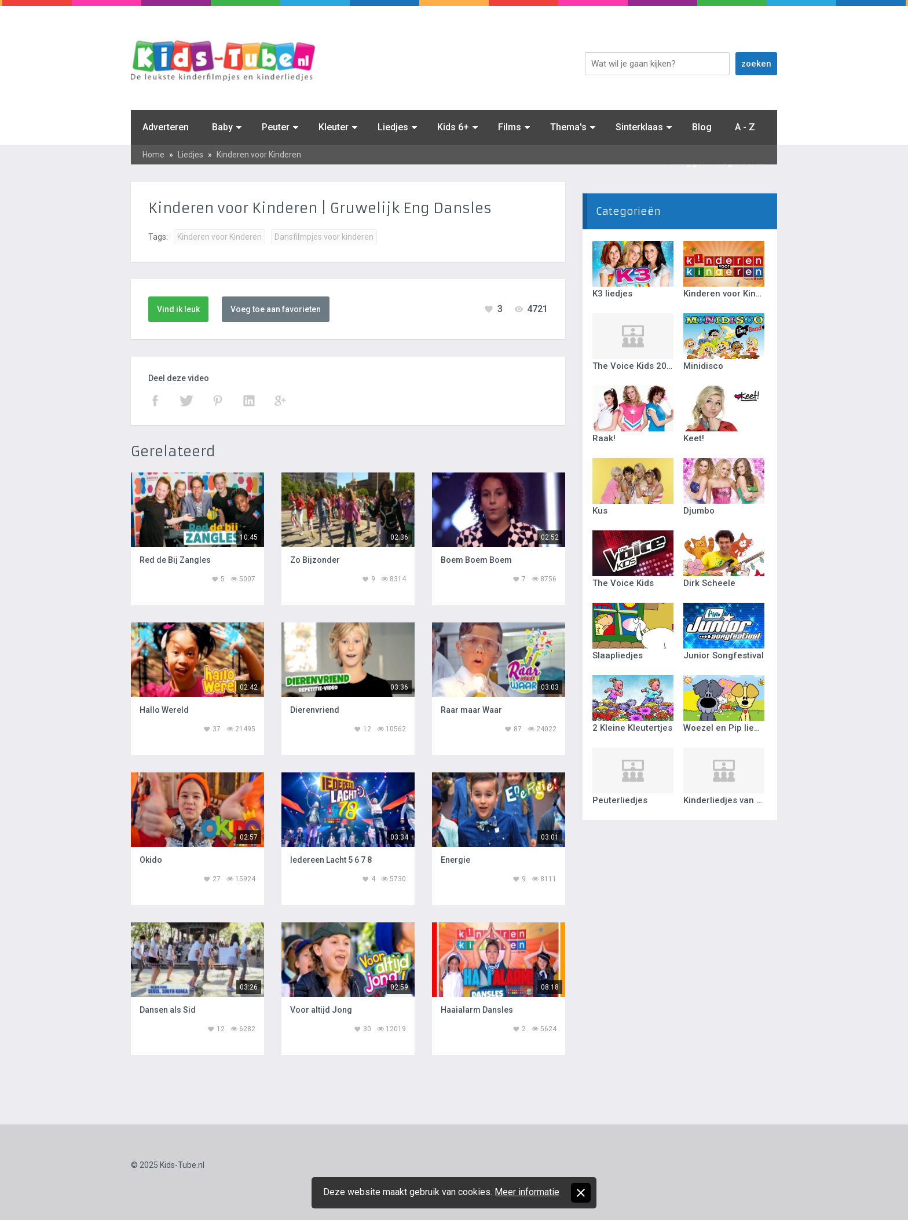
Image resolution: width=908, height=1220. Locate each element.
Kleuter (333, 127)
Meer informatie (527, 1191)
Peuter (276, 127)
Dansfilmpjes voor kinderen (324, 236)
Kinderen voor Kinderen (259, 154)
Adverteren (165, 127)
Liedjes (393, 127)
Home (153, 154)
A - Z (745, 127)
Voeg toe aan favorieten (275, 309)
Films (509, 127)
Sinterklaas (639, 127)
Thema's (568, 127)
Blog (702, 127)
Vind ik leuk (178, 309)
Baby (222, 127)
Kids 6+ (453, 127)
